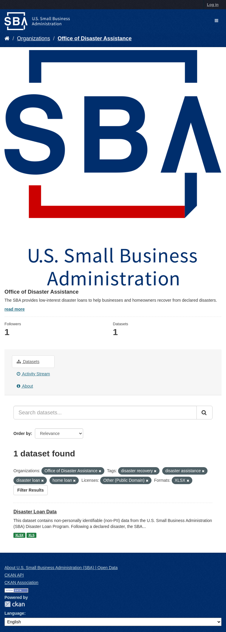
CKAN (14, 604)
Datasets (28, 361)
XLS (31, 535)
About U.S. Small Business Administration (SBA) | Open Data (60, 567)
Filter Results (30, 490)
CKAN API (14, 575)
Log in (213, 4)
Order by (22, 433)
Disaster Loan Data (35, 511)
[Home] (7, 38)
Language (14, 613)
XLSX (19, 535)
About (25, 386)
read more (14, 309)
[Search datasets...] (105, 412)
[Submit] (204, 412)
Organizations (33, 38)
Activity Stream (33, 373)
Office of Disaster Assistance (94, 38)
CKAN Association (21, 582)
